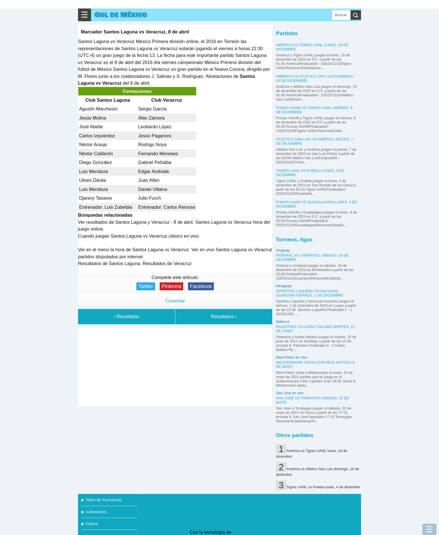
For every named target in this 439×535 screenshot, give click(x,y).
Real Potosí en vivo (291, 357)
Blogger (240, 532)
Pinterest (171, 286)
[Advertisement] (175, 366)
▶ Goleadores (94, 512)
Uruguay (283, 250)
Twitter (145, 286)
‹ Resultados (126, 316)
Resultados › (224, 316)
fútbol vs (283, 321)
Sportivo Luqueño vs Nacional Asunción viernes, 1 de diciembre (309, 293)
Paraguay (284, 286)
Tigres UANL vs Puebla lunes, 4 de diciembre (323, 487)
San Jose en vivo (289, 393)
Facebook (201, 286)
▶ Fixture (89, 523)
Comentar (175, 301)
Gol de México (120, 15)
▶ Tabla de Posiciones (101, 500)
